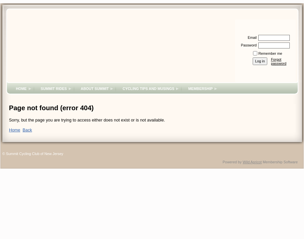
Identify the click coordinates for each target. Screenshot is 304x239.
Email (251, 38)
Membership (200, 89)
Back (27, 129)
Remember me (270, 53)
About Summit (95, 89)
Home (21, 89)
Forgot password (278, 61)
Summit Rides (54, 89)
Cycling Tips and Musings (148, 89)
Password (247, 45)
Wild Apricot (252, 162)
